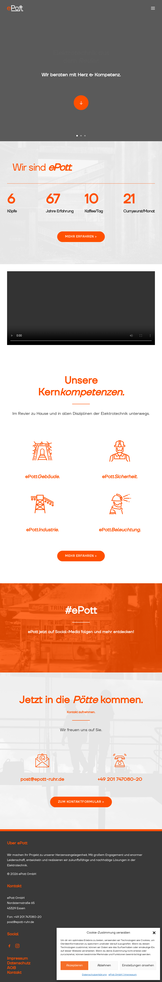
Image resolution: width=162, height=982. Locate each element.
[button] (154, 933)
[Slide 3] (85, 136)
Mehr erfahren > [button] (81, 254)
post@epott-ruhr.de (42, 779)
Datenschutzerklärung (94, 975)
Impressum (17, 958)
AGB (11, 968)
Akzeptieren (74, 965)
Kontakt (14, 973)
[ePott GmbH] (15, 8)
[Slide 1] (77, 136)
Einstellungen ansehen (138, 965)
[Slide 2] (81, 136)
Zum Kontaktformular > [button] (81, 801)
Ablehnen (104, 965)
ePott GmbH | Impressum (123, 975)
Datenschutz (18, 963)
